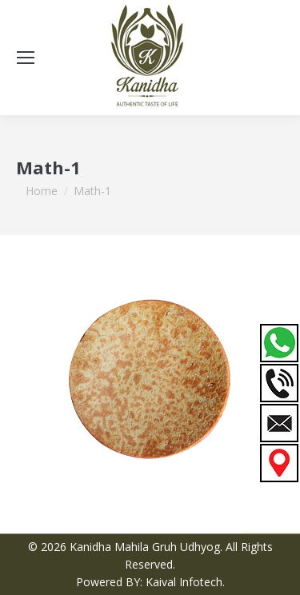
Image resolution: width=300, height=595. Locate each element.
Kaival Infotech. (185, 581)
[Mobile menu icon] (25, 57)
